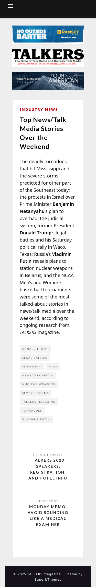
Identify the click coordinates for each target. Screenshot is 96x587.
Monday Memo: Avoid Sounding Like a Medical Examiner (48, 515)
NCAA (53, 366)
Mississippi (32, 366)
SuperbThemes (48, 579)
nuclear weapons (38, 384)
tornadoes (32, 410)
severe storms (35, 392)
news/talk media (37, 375)
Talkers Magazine (38, 401)
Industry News (39, 109)
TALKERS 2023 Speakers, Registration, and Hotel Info (48, 469)
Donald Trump (35, 348)
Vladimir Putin (36, 419)
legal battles (34, 357)
